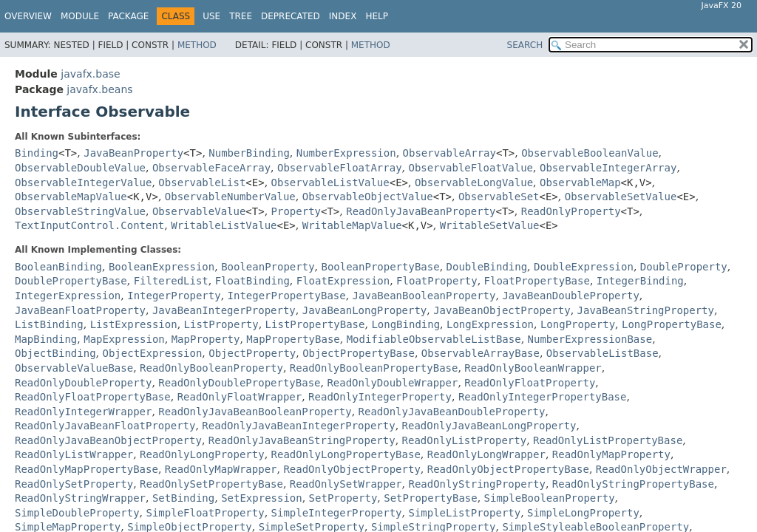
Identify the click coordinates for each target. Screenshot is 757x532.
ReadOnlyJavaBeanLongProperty (489, 426)
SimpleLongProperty (583, 513)
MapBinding (46, 339)
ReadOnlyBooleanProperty (211, 368)
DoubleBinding (487, 267)
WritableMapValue (352, 225)
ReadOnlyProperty (571, 211)
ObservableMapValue (71, 196)
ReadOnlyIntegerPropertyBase (542, 397)
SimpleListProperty (464, 513)
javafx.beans (99, 89)
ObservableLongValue (474, 182)
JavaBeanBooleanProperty (424, 295)
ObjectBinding (55, 353)
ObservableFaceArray (211, 168)
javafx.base (90, 74)
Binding (36, 153)
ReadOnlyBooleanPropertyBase (374, 368)
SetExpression (261, 498)
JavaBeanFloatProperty (80, 310)
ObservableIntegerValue (83, 182)
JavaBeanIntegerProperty (224, 310)
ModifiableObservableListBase (434, 339)
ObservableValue (198, 211)
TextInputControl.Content (89, 225)
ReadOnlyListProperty (464, 440)
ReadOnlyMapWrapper (221, 469)
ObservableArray (449, 153)
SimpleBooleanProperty (549, 498)
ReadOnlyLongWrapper (486, 454)
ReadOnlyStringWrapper (80, 498)
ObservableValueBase (74, 368)
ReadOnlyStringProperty (476, 484)
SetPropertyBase (430, 498)
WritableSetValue (490, 225)
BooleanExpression (161, 267)
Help (376, 16)
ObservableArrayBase (480, 353)
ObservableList (201, 182)
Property (296, 211)
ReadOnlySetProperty (74, 484)
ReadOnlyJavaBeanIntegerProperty (298, 426)
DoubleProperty (683, 267)
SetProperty (343, 498)
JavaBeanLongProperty (364, 310)
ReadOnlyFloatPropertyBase (93, 397)
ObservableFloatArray (339, 168)
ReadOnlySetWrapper (346, 484)
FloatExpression (343, 281)
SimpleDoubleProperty (77, 513)
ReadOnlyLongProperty (202, 454)
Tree (240, 16)
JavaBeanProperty (133, 153)
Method (197, 45)
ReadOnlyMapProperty (611, 454)
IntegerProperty (173, 295)
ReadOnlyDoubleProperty (83, 383)
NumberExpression (346, 153)
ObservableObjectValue (367, 196)
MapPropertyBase (292, 339)
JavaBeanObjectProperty (501, 310)
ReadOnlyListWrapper (74, 454)
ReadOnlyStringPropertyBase (633, 484)
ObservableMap (580, 182)
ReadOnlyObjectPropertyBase (508, 469)
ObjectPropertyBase (358, 353)
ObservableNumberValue (230, 196)
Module (80, 16)
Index (343, 16)
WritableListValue (223, 225)
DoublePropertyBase (71, 281)
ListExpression (133, 324)
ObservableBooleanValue (589, 153)
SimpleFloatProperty (205, 513)
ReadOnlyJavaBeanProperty (420, 211)
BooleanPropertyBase (380, 267)
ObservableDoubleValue (80, 168)
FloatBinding (252, 281)
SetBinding (183, 498)
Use (211, 16)
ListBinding (49, 324)
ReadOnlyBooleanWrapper (532, 368)
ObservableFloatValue (470, 168)
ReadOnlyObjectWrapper (661, 469)
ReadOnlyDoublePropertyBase (239, 383)
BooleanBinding (58, 267)
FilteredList (171, 281)
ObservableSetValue (621, 196)
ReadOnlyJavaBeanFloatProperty (105, 426)
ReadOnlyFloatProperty (529, 383)
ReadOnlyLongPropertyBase (346, 454)
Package (128, 16)
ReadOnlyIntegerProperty (380, 397)
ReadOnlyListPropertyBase (607, 440)
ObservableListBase (602, 353)
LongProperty (577, 324)
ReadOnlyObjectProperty (351, 469)
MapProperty (206, 339)
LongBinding (405, 324)
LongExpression (490, 324)
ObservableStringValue (80, 211)
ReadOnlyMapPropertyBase (86, 469)
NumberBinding (249, 153)
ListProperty (221, 324)
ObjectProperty (252, 353)
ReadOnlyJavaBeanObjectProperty (108, 440)
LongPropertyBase (672, 324)
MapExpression (124, 339)
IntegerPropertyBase (287, 295)
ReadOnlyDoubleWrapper (392, 383)
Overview (28, 16)
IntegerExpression (67, 295)
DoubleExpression (584, 267)
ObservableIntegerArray (608, 168)
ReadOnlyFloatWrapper (239, 397)
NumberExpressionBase (590, 339)
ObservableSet (499, 196)
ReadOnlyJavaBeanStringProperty (302, 440)
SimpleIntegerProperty (336, 513)
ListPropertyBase (315, 324)
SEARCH (525, 45)
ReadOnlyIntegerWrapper (83, 411)
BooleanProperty (267, 267)
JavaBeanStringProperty (645, 310)
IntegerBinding (640, 281)
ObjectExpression (152, 353)
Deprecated (290, 16)
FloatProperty (437, 281)
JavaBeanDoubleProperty (570, 295)
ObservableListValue (330, 182)
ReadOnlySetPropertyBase (211, 484)
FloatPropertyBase (537, 281)
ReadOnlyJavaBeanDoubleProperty (452, 411)
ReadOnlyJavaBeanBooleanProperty (254, 411)
